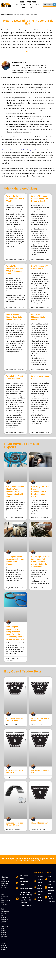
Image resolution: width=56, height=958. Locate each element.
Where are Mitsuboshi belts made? (38, 317)
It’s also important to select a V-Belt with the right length (18, 150)
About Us (20, 4)
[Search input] (48, 4)
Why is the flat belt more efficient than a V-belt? (15, 198)
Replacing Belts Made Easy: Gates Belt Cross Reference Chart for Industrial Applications (40, 562)
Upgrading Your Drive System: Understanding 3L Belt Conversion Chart (40, 491)
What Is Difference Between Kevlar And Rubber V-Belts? (39, 198)
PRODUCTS (31, 2)
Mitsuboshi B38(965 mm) (39, 823)
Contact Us (33, 4)
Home (21, 2)
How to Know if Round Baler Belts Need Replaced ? (14, 317)
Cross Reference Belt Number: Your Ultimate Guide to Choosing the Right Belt (15, 491)
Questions (8, 14)
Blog (24, 7)
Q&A (31, 7)
